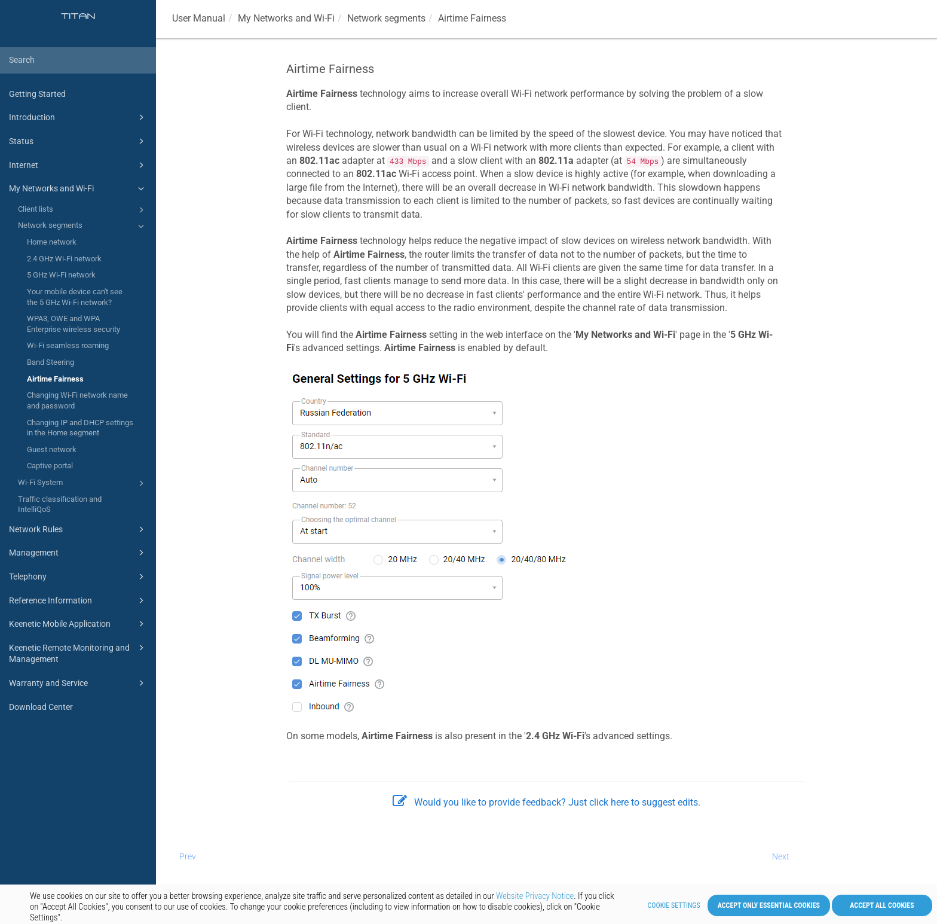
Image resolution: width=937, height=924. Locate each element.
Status (78, 141)
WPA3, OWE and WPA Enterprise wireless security (73, 324)
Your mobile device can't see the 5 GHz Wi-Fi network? (75, 297)
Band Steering (50, 362)
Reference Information (78, 600)
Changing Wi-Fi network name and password (77, 400)
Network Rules (78, 529)
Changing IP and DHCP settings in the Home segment (80, 428)
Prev (187, 856)
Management (78, 552)
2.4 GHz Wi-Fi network (64, 258)
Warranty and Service (78, 683)
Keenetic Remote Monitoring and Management (78, 652)
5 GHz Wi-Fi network (61, 274)
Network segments (83, 226)
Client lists (83, 209)
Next (780, 856)
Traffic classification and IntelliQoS (60, 504)
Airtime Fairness (55, 378)
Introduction (78, 117)
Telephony (78, 576)
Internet (78, 165)
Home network (51, 241)
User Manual (198, 18)
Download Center (41, 707)
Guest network (51, 449)
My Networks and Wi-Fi (78, 188)
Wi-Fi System (83, 483)
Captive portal (50, 465)
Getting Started (37, 94)
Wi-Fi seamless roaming (68, 345)
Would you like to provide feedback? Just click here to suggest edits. (546, 802)
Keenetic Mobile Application (78, 623)
